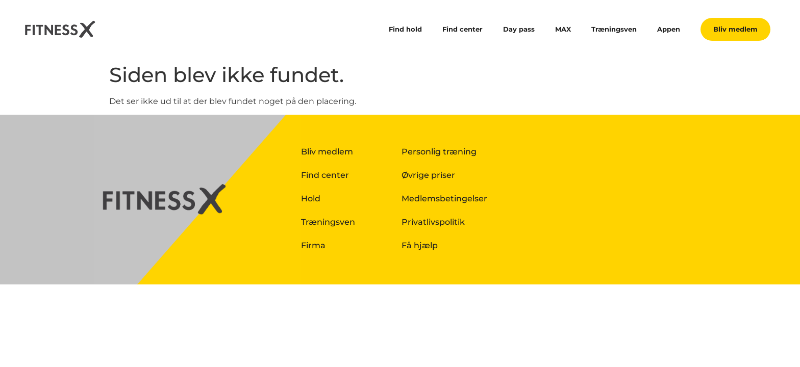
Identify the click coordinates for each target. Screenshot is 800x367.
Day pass (519, 29)
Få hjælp (420, 245)
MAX (563, 29)
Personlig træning (439, 151)
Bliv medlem (327, 151)
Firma (313, 245)
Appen (668, 29)
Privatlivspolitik (433, 222)
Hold (310, 198)
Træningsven (614, 29)
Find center (462, 29)
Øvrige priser (428, 175)
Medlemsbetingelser (444, 198)
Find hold (405, 29)
